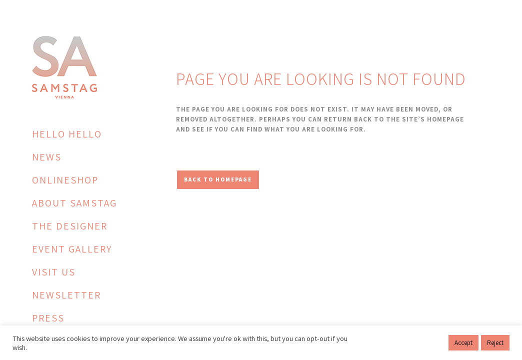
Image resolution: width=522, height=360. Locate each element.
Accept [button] (463, 342)
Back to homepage (218, 179)
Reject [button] (495, 342)
